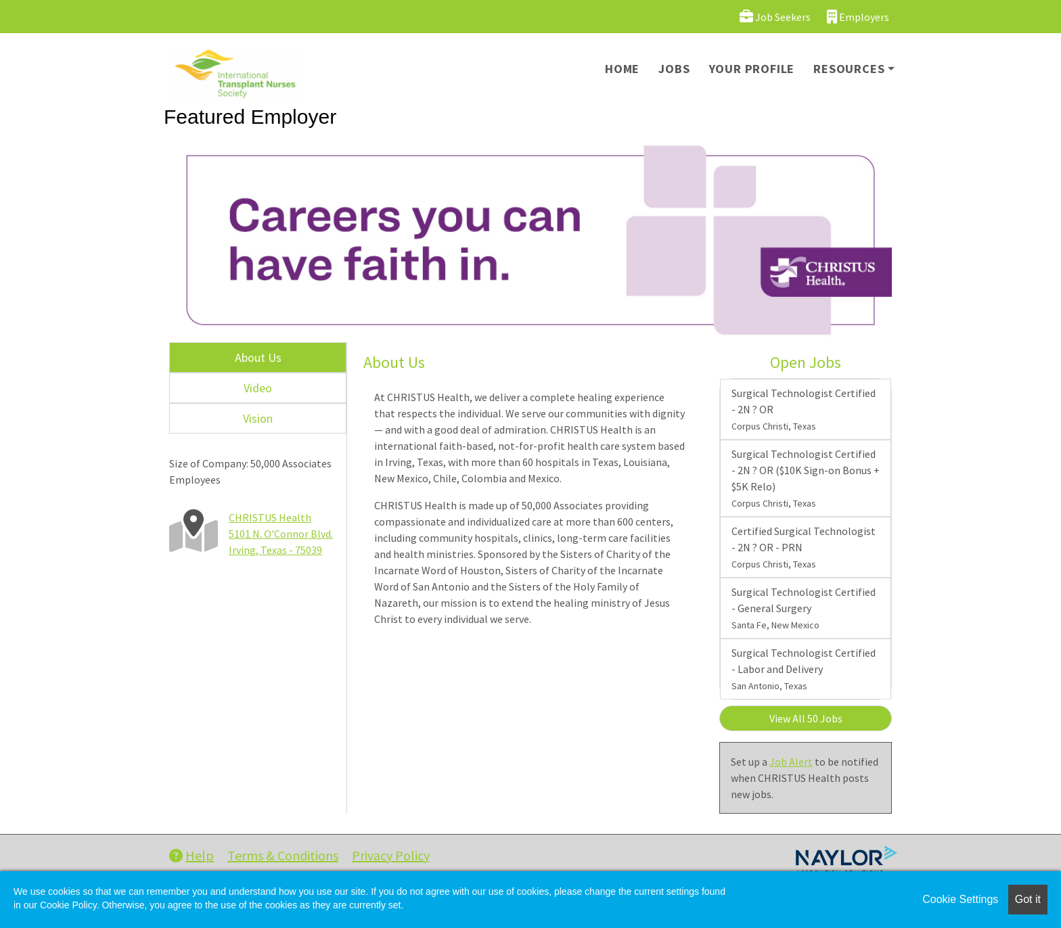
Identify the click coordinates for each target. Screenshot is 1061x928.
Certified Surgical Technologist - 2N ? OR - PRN (803, 547)
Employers (858, 16)
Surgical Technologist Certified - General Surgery (803, 608)
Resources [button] (848, 68)
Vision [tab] (258, 418)
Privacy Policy (391, 855)
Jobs (674, 68)
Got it (1028, 899)
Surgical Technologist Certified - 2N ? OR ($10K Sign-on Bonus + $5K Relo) (805, 478)
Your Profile (752, 68)
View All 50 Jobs (805, 718)
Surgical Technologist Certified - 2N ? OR (803, 409)
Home (622, 68)
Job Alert (791, 761)
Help (191, 855)
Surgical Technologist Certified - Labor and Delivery (803, 669)
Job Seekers (775, 16)
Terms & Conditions (282, 855)
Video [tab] (258, 388)
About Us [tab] (258, 357)
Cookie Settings (960, 899)
